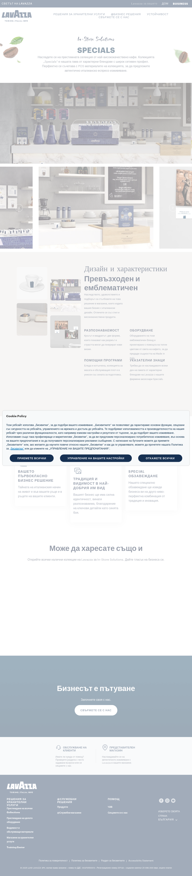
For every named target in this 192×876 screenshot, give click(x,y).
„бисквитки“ (17, 448)
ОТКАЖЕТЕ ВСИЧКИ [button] (160, 458)
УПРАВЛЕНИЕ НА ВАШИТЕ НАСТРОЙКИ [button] (96, 458)
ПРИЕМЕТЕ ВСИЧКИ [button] (31, 458)
